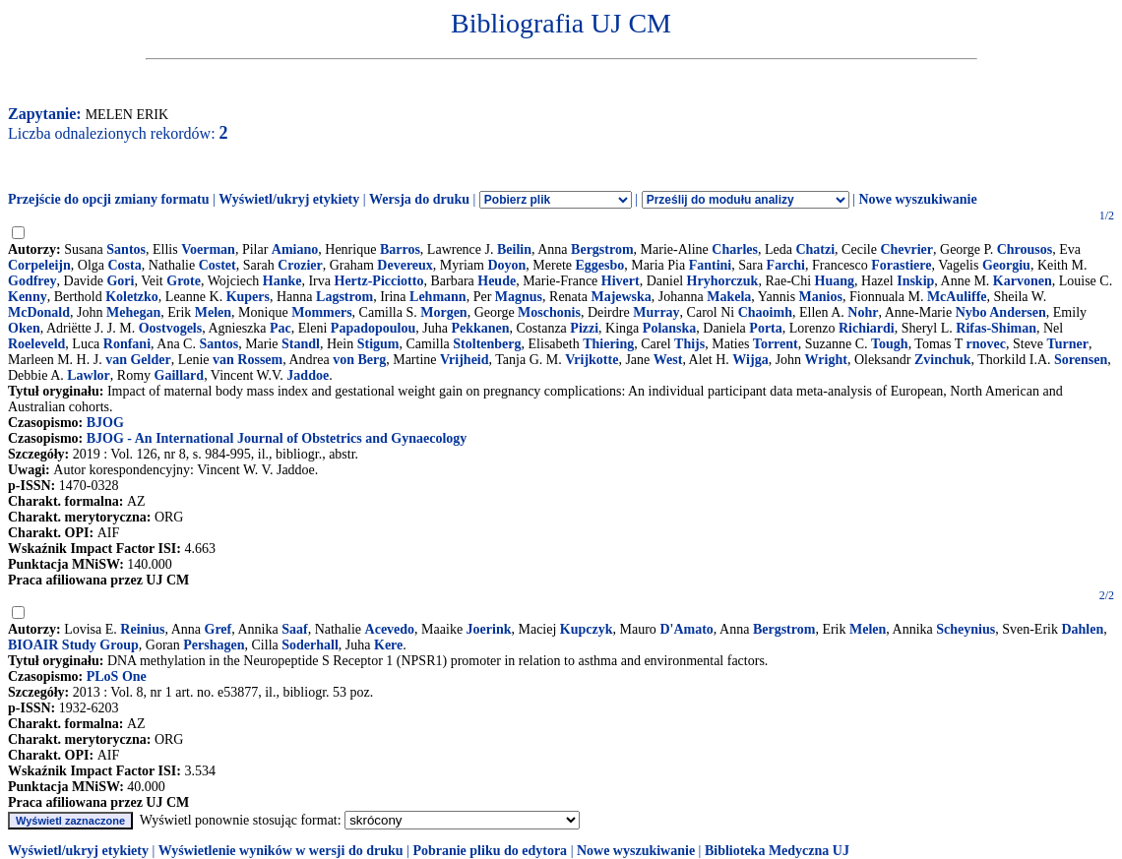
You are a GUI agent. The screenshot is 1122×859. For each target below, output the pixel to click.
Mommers (321, 312)
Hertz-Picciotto (379, 281)
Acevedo (390, 629)
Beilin (514, 249)
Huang (834, 281)
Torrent (775, 344)
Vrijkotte (591, 359)
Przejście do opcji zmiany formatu (109, 199)
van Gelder (138, 359)
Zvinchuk (942, 359)
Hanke (282, 281)
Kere (388, 645)
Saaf (294, 629)
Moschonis (549, 312)
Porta (765, 328)
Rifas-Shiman (996, 328)
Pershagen (213, 645)
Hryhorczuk (723, 281)
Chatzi (815, 249)
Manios (820, 296)
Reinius (142, 629)
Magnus (518, 296)
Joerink (489, 629)
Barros (400, 249)
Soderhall (310, 645)
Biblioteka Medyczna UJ (777, 850)
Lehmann (438, 296)
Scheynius (965, 629)
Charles (735, 249)
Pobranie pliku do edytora (489, 850)
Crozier (300, 265)
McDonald (39, 312)
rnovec (986, 344)
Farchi (786, 265)
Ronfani (127, 344)
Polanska (669, 328)
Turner (1068, 344)
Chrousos (1025, 249)
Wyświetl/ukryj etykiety (288, 199)
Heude (496, 281)
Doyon (506, 265)
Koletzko (131, 296)
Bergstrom (602, 249)
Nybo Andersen (1001, 312)
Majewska (621, 296)
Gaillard (180, 375)
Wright (826, 359)
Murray (656, 312)
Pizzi (584, 328)
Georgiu (1006, 265)
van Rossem (247, 359)
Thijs (689, 344)
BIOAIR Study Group (73, 645)
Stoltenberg (487, 344)
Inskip (915, 281)
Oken (24, 328)
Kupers (248, 296)
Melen (213, 312)
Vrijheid (464, 359)
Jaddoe (307, 375)
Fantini (710, 265)
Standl (300, 344)
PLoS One (117, 676)
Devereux (405, 265)
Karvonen (1022, 281)
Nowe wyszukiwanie (917, 199)
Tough (889, 344)
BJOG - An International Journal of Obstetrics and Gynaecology (277, 438)
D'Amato (686, 629)
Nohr (862, 312)
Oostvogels (171, 328)
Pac (280, 328)
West (668, 359)
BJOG (105, 422)
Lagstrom (344, 296)
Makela (729, 296)
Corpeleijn (39, 265)
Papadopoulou (373, 328)
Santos (126, 249)
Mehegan (133, 312)
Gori (120, 281)
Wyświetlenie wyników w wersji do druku (281, 850)
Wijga (750, 359)
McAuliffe (957, 296)
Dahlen (1082, 629)
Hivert (620, 281)
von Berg (359, 359)
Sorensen (1080, 359)
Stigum (378, 344)
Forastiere (901, 265)
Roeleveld (36, 344)
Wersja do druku (419, 199)
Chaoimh (765, 312)
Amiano (295, 249)
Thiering (608, 344)
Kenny (27, 296)
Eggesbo (600, 265)
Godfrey (32, 281)
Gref (218, 629)
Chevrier (906, 249)
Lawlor (88, 375)
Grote (183, 281)
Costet (217, 265)
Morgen (443, 312)
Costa (124, 265)
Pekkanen (480, 328)
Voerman (208, 249)
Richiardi (867, 328)
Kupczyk (586, 629)
